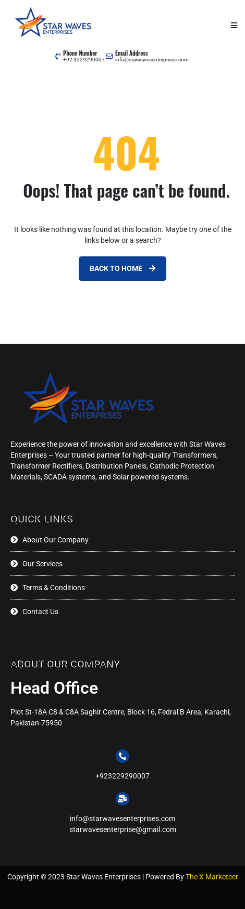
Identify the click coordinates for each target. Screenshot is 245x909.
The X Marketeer (211, 877)
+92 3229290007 (84, 59)
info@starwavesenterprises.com (152, 59)
